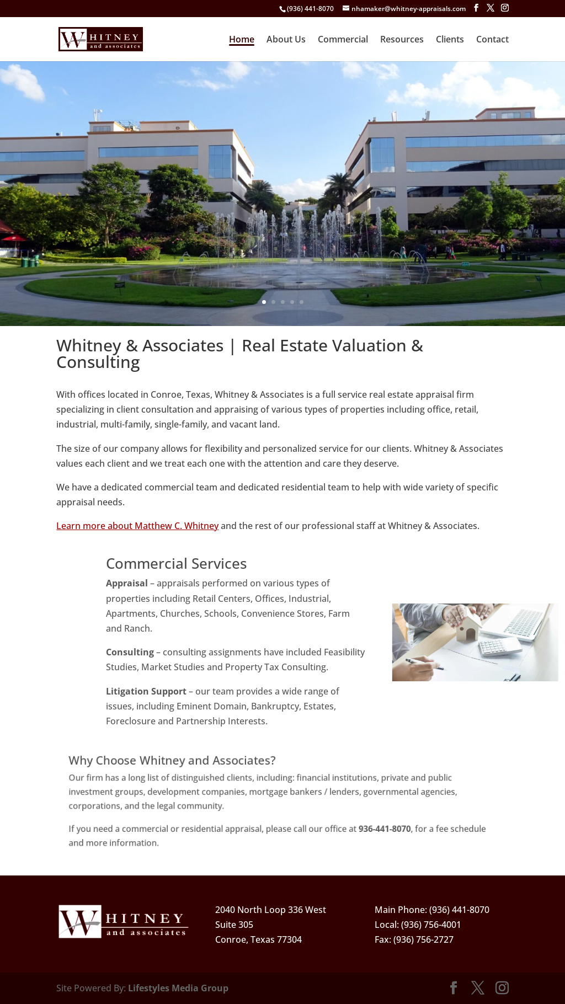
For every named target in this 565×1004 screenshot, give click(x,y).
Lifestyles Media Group (178, 988)
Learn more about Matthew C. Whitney (137, 526)
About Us (286, 40)
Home (241, 40)
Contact (492, 40)
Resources (402, 40)
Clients (450, 40)
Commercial (343, 40)
